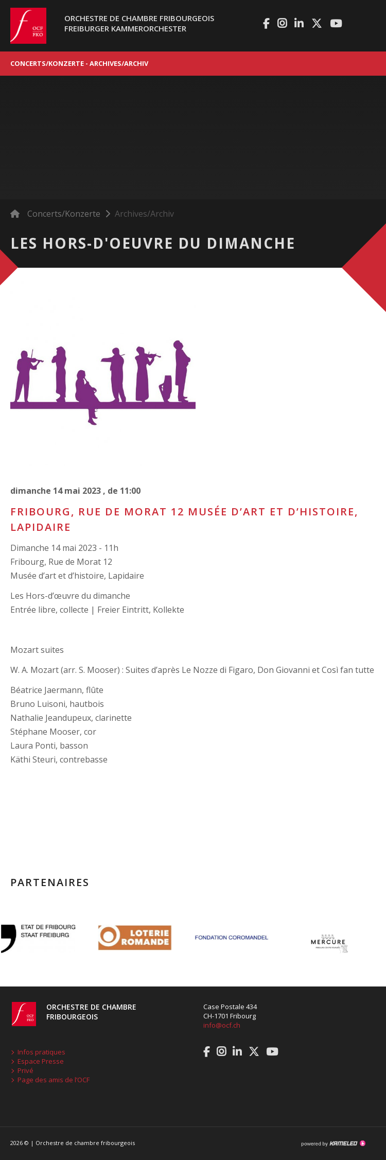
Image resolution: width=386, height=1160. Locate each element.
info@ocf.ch (221, 1025)
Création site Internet (333, 1143)
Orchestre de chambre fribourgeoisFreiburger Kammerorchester (139, 23)
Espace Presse (40, 1061)
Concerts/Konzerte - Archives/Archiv (193, 63)
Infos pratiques (41, 1052)
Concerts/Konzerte (63, 213)
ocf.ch (23, 25)
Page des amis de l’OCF (53, 1079)
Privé (25, 1070)
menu (368, 25)
